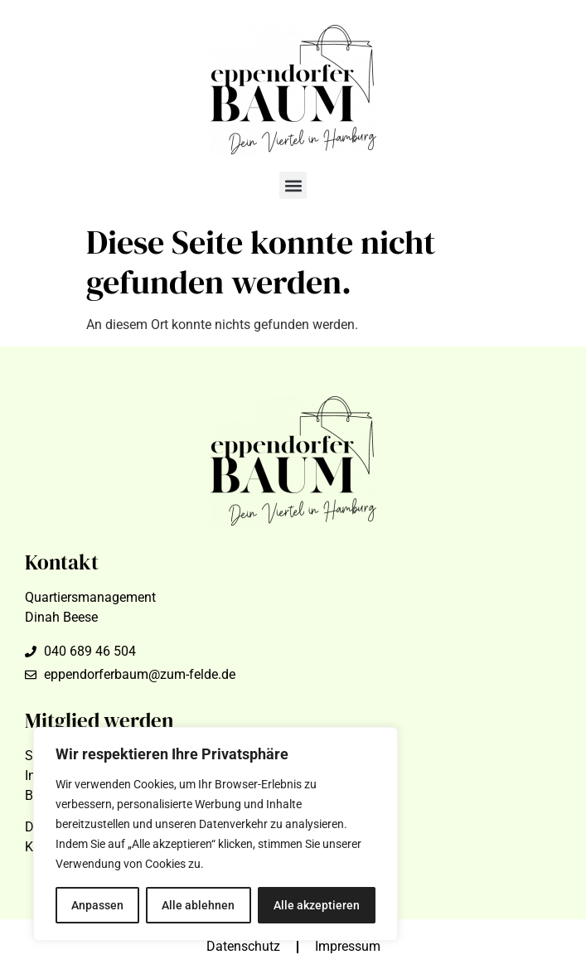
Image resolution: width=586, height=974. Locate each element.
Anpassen (97, 905)
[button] (293, 185)
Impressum (347, 946)
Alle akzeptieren (317, 905)
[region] (215, 834)
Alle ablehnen (198, 905)
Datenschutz (243, 946)
